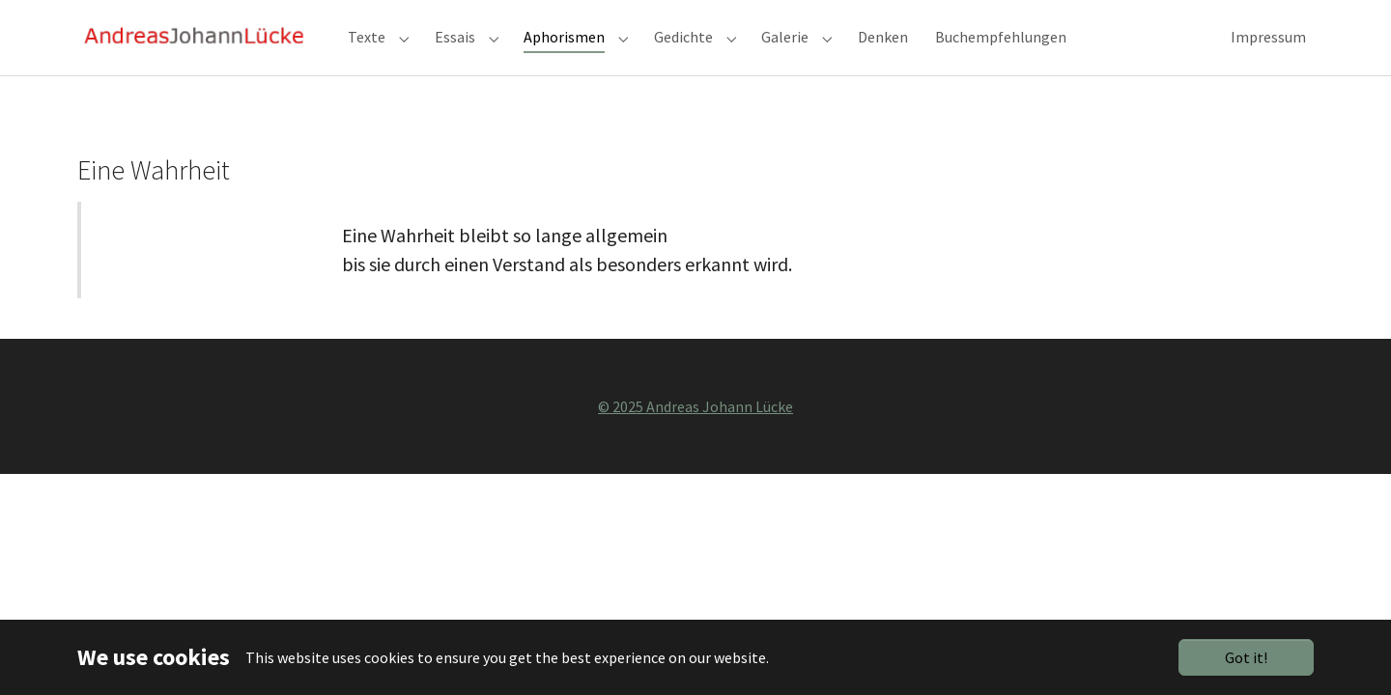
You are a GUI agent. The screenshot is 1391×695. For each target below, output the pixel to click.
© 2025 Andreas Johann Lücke (695, 438)
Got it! (1246, 657)
